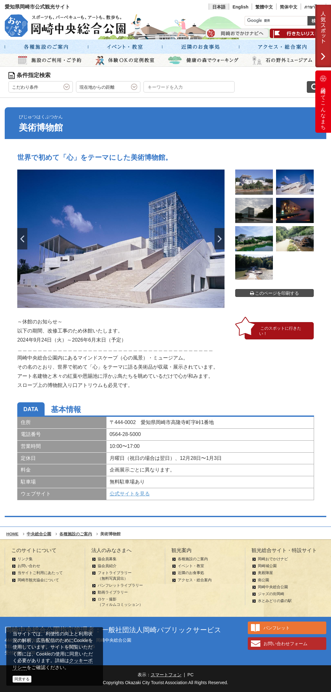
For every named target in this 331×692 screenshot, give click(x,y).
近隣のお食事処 (191, 573)
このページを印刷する (274, 293)
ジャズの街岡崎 (271, 594)
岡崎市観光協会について (38, 580)
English (240, 6)
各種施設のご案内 (193, 559)
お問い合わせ (29, 566)
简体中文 (288, 6)
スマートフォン (166, 674)
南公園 (263, 580)
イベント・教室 (191, 566)
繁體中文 (264, 6)
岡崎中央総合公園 (273, 587)
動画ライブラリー (113, 592)
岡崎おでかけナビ (273, 559)
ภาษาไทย (313, 6)
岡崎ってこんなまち (323, 101)
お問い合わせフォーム (285, 643)
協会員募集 (107, 559)
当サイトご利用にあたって (40, 573)
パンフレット (276, 627)
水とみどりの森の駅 (275, 601)
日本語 (218, 6)
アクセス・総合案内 (195, 580)
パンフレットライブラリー (120, 585)
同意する (22, 679)
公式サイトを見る (130, 493)
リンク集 (25, 559)
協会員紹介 (107, 566)
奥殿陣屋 (265, 573)
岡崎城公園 (267, 566)
